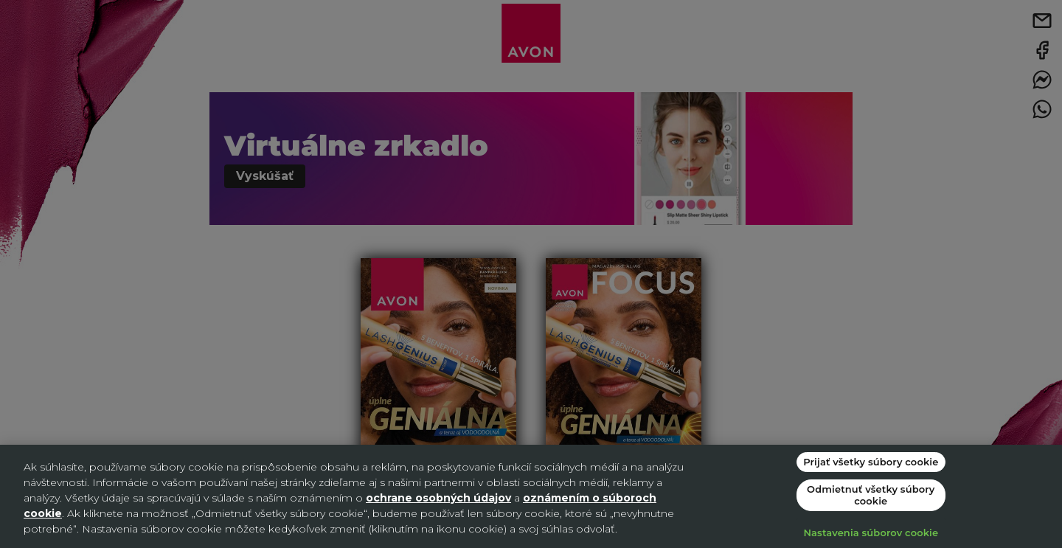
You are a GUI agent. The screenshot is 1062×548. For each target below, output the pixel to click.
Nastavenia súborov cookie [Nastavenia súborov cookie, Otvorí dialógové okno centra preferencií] (870, 532)
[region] (531, 496)
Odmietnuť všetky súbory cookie (870, 495)
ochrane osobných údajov (438, 497)
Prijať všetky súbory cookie (870, 462)
